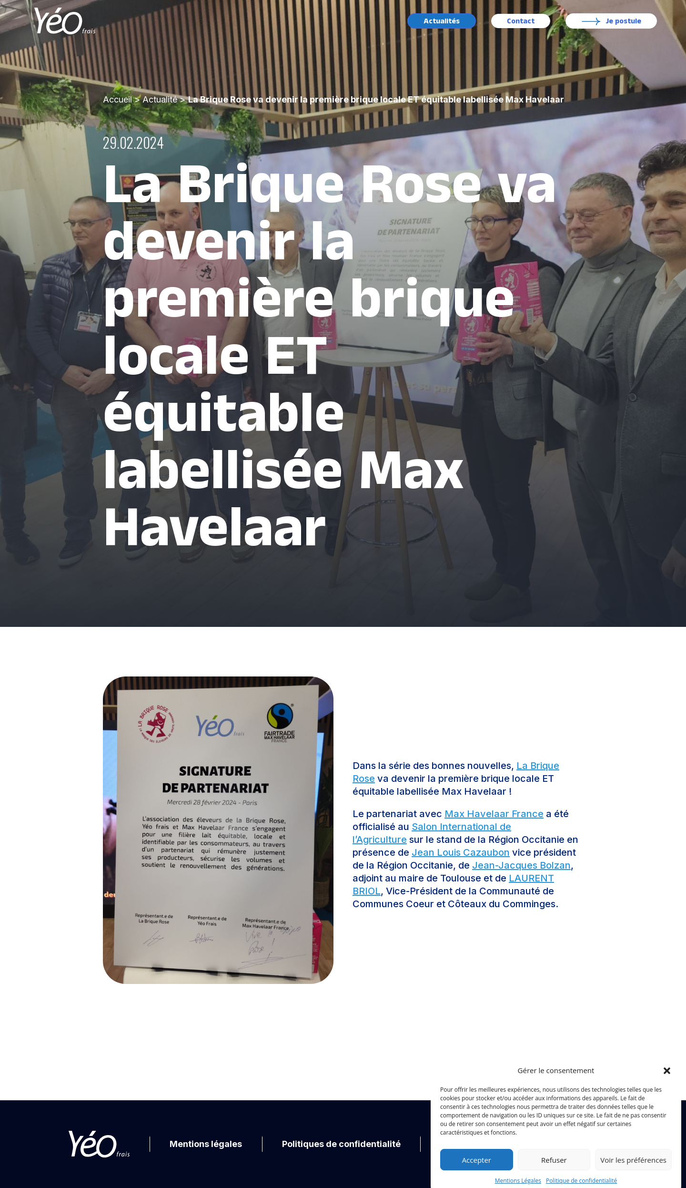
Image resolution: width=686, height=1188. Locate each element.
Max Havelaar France (494, 813)
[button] (667, 1088)
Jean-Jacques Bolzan (521, 865)
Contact (521, 21)
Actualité (159, 99)
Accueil (117, 99)
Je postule (623, 21)
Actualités (442, 21)
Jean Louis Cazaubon (461, 852)
